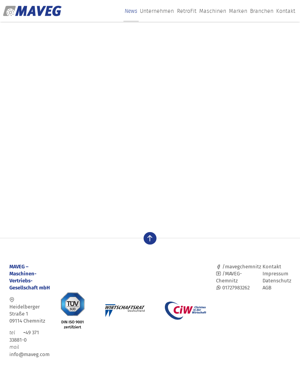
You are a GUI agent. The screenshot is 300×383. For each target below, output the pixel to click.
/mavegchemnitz (238, 266)
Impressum (275, 273)
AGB (266, 287)
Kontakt (285, 11)
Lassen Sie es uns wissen (188, 128)
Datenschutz (276, 280)
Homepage (52, 149)
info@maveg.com (29, 354)
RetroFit (186, 11)
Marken (238, 11)
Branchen (261, 11)
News (131, 11)
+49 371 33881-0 (24, 336)
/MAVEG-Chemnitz (229, 277)
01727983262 (233, 287)
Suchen (114, 184)
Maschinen (212, 11)
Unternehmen (157, 11)
